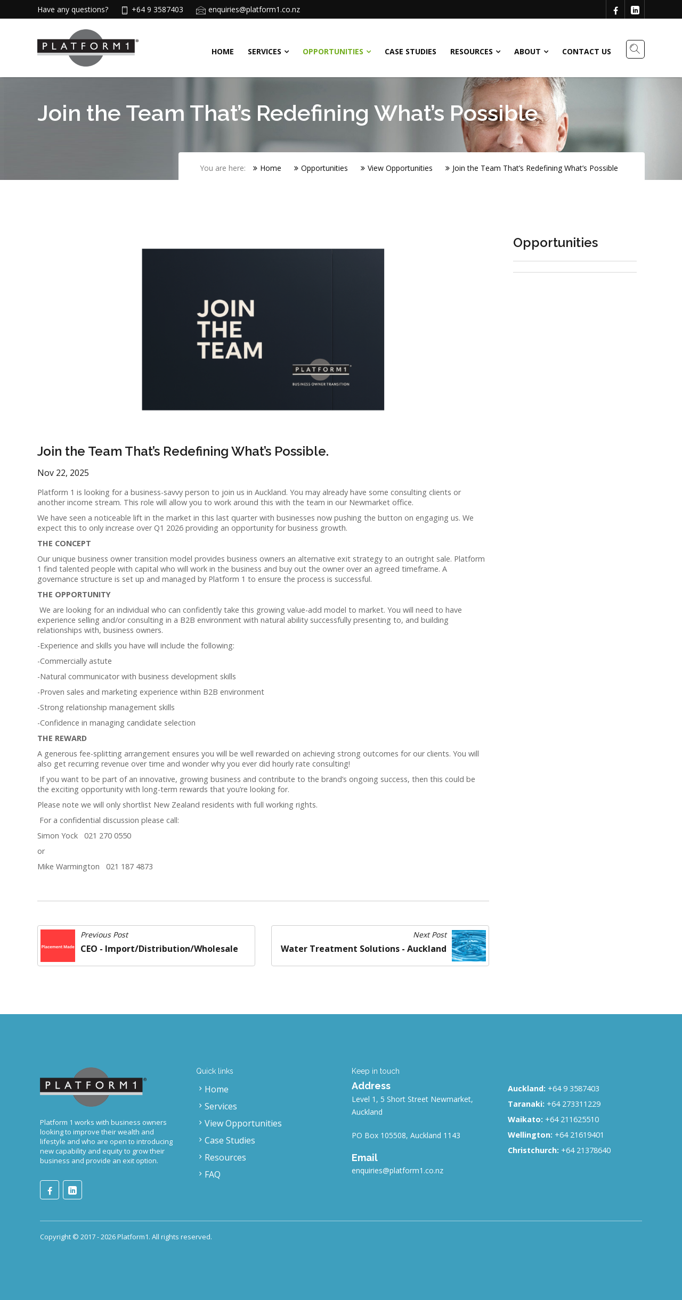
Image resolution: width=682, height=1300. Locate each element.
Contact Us (586, 51)
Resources (471, 51)
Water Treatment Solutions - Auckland (363, 948)
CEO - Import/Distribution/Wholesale (159, 948)
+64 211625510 (572, 1119)
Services (264, 51)
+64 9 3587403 (573, 1088)
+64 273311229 (573, 1104)
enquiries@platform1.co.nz (254, 9)
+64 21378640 (586, 1150)
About (527, 51)
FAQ (208, 1174)
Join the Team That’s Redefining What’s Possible (531, 168)
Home (223, 51)
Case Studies (410, 51)
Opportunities (333, 51)
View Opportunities (397, 168)
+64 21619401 (579, 1135)
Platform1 (133, 1236)
